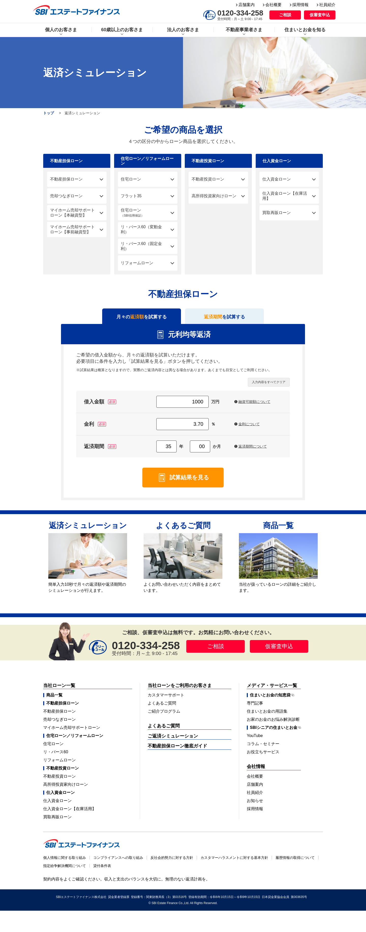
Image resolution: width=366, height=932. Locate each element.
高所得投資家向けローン (65, 788)
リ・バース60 (55, 756)
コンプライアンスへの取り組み (118, 861)
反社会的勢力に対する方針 (171, 861)
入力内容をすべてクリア (268, 386)
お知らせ (255, 804)
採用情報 (300, 5)
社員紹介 (327, 5)
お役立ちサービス (263, 756)
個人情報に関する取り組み (64, 861)
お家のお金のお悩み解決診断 (273, 723)
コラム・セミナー (263, 747)
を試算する (224, 319)
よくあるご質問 (162, 707)
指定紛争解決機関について (64, 869)
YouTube (255, 739)
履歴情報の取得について (295, 861)
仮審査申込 (320, 15)
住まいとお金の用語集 (267, 715)
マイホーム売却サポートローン (71, 731)
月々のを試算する (141, 319)
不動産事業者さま (244, 29)
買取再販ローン (57, 821)
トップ (48, 113)
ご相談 (285, 15)
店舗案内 (246, 5)
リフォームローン (59, 764)
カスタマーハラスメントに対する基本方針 (234, 861)
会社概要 (273, 5)
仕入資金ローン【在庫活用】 (69, 812)
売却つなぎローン (59, 723)
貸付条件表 (102, 869)
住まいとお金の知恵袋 (270, 699)
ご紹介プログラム (164, 715)
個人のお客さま (61, 29)
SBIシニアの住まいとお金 (273, 731)
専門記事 (255, 707)
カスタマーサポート (166, 699)
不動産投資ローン (59, 780)
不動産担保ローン (59, 715)
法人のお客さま (183, 29)
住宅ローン (53, 747)
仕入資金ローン (57, 804)
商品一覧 (54, 699)
